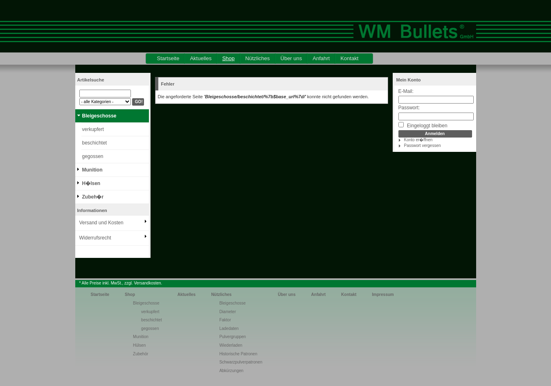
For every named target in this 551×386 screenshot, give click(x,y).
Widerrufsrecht (95, 238)
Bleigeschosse (99, 116)
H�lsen (91, 183)
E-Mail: (406, 91)
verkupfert (93, 129)
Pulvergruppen (232, 336)
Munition (92, 170)
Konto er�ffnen (418, 140)
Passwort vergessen (422, 145)
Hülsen (139, 345)
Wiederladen (230, 345)
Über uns (291, 58)
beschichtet (94, 143)
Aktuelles (200, 58)
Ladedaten (228, 328)
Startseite (168, 58)
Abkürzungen (231, 370)
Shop (228, 58)
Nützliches (257, 58)
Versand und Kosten (101, 223)
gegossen (92, 156)
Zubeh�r (93, 197)
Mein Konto (408, 79)
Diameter (227, 311)
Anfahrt (321, 58)
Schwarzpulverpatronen (240, 362)
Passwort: (409, 108)
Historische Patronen (238, 354)
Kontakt (349, 58)
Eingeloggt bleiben (423, 125)
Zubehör (140, 354)
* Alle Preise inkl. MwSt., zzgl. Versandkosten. (120, 283)
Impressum (383, 294)
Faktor (225, 320)
